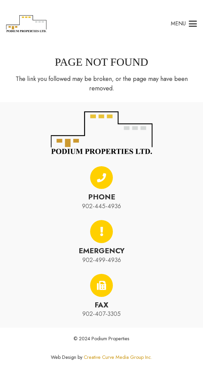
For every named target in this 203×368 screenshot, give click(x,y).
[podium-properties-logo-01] (26, 23)
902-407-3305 (101, 313)
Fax (101, 305)
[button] (184, 23)
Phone (101, 197)
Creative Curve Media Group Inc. (118, 357)
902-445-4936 (101, 206)
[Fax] (101, 285)
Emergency (102, 250)
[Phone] (101, 177)
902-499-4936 (101, 260)
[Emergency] (101, 231)
